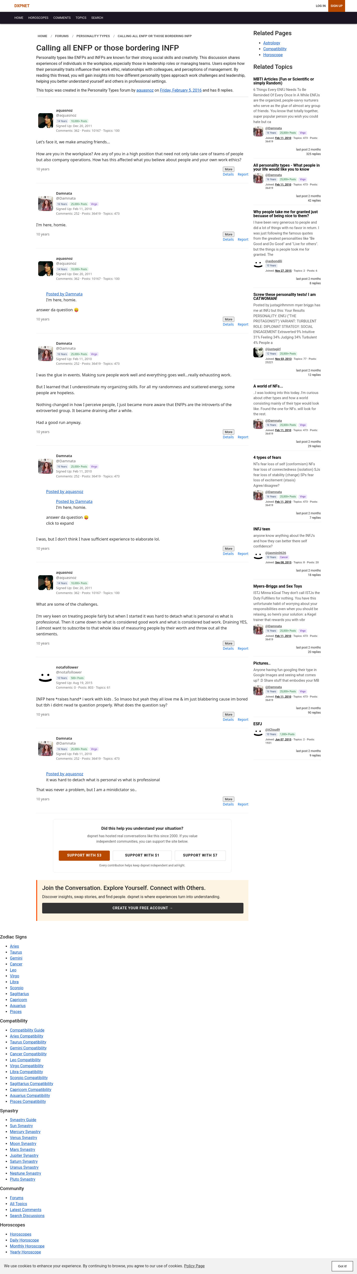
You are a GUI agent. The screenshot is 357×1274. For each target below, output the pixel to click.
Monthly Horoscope (27, 1246)
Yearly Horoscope (25, 1252)
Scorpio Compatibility (29, 1077)
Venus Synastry (23, 1137)
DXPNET (22, 5)
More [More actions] (228, 169)
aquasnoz (144, 90)
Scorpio (16, 988)
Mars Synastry (22, 1149)
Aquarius (18, 1005)
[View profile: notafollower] (133, 677)
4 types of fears (267, 457)
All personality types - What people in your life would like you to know (286, 167)
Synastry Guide (23, 1120)
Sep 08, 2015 (283, 562)
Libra (14, 982)
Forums (16, 1198)
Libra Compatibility (26, 1071)
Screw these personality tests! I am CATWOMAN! (284, 296)
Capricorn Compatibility (30, 1089)
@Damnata (273, 128)
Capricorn (18, 999)
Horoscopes (20, 1234)
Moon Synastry (23, 1143)
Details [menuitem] (228, 174)
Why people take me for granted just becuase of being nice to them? (285, 213)
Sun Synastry (21, 1125)
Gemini (16, 958)
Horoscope (273, 54)
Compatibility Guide (27, 1030)
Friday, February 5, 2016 (181, 90)
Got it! (342, 1266)
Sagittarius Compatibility (31, 1083)
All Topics (18, 1203)
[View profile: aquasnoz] (133, 120)
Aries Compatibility (26, 1036)
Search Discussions (27, 1215)
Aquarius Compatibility (30, 1095)
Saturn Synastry (24, 1161)
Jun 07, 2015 (283, 739)
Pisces (16, 1011)
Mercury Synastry (25, 1131)
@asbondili (273, 261)
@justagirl (273, 349)
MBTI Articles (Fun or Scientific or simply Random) (283, 81)
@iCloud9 (272, 729)
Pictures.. (261, 663)
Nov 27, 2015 (283, 270)
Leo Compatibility (25, 1060)
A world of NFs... (268, 386)
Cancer (16, 964)
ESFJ (257, 724)
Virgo (14, 976)
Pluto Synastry (22, 1179)
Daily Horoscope (24, 1240)
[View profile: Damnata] (133, 203)
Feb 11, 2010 (283, 138)
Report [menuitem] (243, 174)
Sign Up (337, 6)
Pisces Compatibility (28, 1101)
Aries (14, 946)
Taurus (16, 952)
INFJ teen (261, 529)
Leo (13, 970)
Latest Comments (25, 1209)
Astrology (271, 43)
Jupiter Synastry (24, 1155)
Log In (321, 6)
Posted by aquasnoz (64, 491)
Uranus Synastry (24, 1167)
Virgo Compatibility (26, 1066)
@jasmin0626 (275, 553)
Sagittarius (19, 993)
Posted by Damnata (64, 294)
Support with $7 (200, 855)
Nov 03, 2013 (283, 359)
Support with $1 (142, 855)
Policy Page (194, 1266)
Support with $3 (84, 855)
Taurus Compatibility (28, 1042)
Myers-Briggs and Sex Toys (277, 586)
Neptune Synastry (25, 1173)
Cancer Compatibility (28, 1054)
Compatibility (275, 49)
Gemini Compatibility (28, 1048)
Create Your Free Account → (143, 908)
